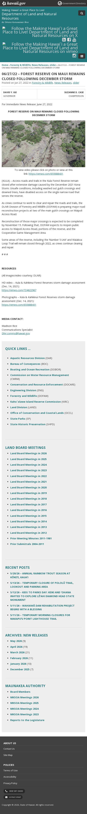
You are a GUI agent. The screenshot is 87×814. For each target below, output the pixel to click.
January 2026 (18, 663)
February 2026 (19, 658)
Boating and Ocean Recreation (29, 369)
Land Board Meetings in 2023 (28, 470)
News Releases (40, 65)
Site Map (8, 755)
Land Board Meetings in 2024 (28, 464)
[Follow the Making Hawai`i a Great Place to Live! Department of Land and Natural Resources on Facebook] (69, 39)
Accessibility (9, 776)
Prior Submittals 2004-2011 (27, 544)
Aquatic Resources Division (27, 358)
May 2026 (16, 641)
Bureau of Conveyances (25, 364)
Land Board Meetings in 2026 (28, 453)
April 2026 (16, 646)
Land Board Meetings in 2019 (28, 493)
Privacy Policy (10, 783)
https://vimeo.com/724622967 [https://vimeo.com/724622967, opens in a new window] (19, 290)
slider (53, 65)
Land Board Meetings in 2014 (28, 521)
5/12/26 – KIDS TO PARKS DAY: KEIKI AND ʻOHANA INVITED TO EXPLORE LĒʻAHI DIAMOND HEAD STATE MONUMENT (42, 596)
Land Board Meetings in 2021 (28, 481)
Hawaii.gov (13, 3)
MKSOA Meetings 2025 (24, 703)
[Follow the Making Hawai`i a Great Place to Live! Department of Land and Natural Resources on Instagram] (74, 55)
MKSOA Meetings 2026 (24, 697)
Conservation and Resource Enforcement (36, 384)
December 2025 (20, 669)
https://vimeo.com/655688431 (46, 173)
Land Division (18, 407)
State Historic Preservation (27, 424)
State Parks (17, 418)
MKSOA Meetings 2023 (24, 714)
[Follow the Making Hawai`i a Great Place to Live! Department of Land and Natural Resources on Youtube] (74, 39)
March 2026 (17, 652)
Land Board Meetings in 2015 (28, 515)
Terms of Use (10, 770)
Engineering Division (23, 390)
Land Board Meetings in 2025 (28, 459)
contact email (15, 797)
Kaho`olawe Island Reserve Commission (35, 401)
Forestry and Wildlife (23, 396)
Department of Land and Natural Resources (29, 16)
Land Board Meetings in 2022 (28, 476)
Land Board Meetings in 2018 (28, 498)
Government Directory (74, 3)
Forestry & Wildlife (20, 65)
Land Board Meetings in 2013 (28, 527)
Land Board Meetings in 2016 (28, 510)
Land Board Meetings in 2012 (28, 532)
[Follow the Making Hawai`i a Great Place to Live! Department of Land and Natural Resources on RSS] (64, 39)
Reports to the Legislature (27, 720)
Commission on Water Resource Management (39, 375)
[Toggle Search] (81, 13)
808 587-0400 (16, 791)
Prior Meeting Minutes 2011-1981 (31, 538)
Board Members (20, 691)
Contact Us (9, 748)
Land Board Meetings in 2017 (28, 504)
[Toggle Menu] (81, 56)
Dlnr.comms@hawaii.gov (16, 333)
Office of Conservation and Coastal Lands (37, 413)
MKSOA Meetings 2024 (24, 708)
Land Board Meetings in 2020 (28, 487)
